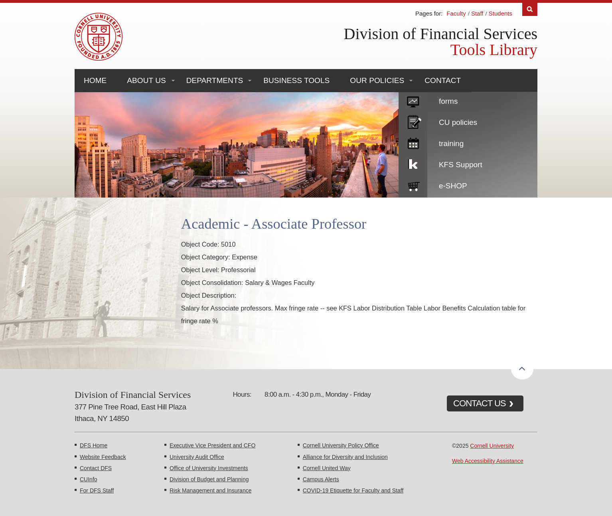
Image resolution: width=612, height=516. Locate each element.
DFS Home (93, 445)
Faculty (456, 13)
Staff (477, 13)
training (451, 143)
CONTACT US (479, 403)
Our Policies (377, 80)
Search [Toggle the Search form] (529, 9)
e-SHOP (453, 186)
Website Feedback (103, 457)
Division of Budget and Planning (209, 479)
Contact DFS (96, 468)
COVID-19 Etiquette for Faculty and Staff (353, 490)
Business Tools (296, 80)
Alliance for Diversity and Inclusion (345, 457)
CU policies (458, 122)
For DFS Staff (97, 490)
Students (500, 13)
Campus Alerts (321, 479)
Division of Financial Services (440, 34)
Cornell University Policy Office (341, 445)
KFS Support (460, 164)
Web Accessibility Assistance (487, 461)
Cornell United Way (327, 468)
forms (448, 101)
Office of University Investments (209, 468)
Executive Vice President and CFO (212, 445)
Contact (442, 80)
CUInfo (88, 479)
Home (95, 80)
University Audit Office (197, 457)
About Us (146, 80)
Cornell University (492, 446)
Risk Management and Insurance (210, 490)
